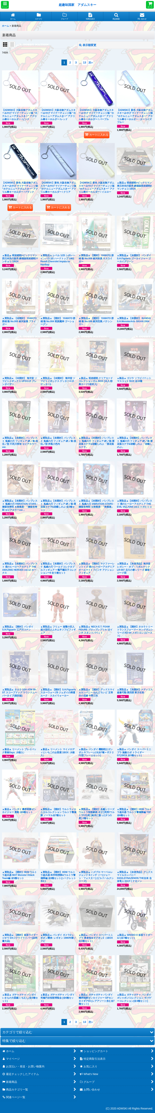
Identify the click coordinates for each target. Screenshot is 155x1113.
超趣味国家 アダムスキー (77, 4)
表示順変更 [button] (87, 45)
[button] (5, 5)
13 (84, 62)
